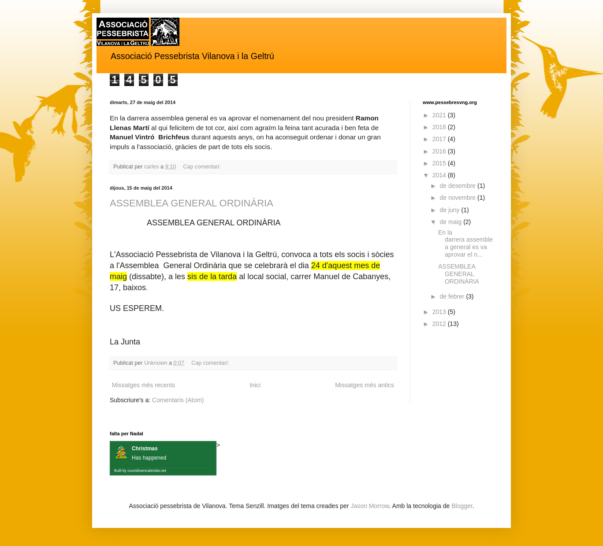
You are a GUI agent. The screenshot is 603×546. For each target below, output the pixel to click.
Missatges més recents (143, 385)
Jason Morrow (369, 505)
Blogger (461, 505)
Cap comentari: (202, 167)
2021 (440, 115)
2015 (440, 163)
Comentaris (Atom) (178, 400)
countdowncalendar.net (146, 470)
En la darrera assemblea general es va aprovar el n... (465, 243)
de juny (450, 209)
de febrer (452, 296)
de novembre (458, 197)
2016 (440, 151)
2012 (440, 323)
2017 (440, 138)
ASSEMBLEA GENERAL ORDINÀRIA (191, 203)
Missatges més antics (364, 385)
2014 (440, 175)
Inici (255, 385)
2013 (440, 311)
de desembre (458, 185)
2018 (440, 127)
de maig (451, 221)
